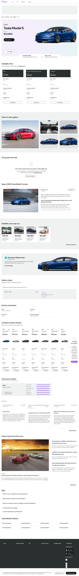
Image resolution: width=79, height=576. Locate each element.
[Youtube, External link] (66, 563)
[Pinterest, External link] (66, 567)
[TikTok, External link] (66, 560)
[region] (39, 572)
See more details (9, 265)
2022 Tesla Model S (45, 523)
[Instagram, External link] (66, 565)
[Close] (77, 569)
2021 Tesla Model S (45, 527)
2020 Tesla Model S (64, 523)
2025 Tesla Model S (6, 527)
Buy (12, 1)
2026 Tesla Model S (6, 523)
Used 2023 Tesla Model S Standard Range (18, 238)
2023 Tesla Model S (25, 527)
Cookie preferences (59, 573)
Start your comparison (31, 176)
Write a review (7, 393)
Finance (29, 1)
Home (3, 16)
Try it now (74, 361)
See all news (73, 484)
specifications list (38, 172)
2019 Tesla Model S (64, 527)
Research (23, 1)
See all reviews (73, 430)
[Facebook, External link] (66, 562)
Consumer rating (27, 55)
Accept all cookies (71, 573)
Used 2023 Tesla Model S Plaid (5, 238)
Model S (14, 16)
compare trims (21, 66)
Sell (17, 1)
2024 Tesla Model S (25, 523)
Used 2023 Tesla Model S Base (43, 238)
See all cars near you (71, 244)
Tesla (11, 16)
